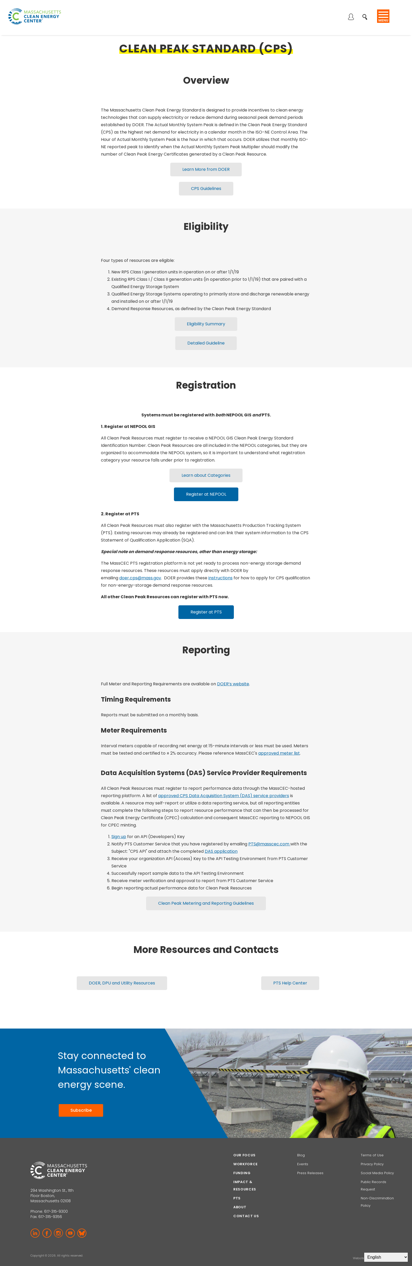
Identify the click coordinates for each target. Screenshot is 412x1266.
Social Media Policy (378, 1162)
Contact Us (246, 1205)
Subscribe (80, 1100)
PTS (237, 1187)
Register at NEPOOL (206, 488)
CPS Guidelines (206, 187)
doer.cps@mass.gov (140, 571)
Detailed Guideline (206, 339)
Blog (301, 1144)
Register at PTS (206, 604)
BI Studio (375, 1248)
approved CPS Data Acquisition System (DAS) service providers (223, 788)
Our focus (244, 1144)
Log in (350, 17)
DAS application (221, 843)
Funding (242, 1162)
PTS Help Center (290, 973)
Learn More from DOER (206, 169)
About (239, 1196)
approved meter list (279, 745)
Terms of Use (372, 1144)
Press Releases (310, 1162)
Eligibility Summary (206, 321)
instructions (220, 571)
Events (302, 1153)
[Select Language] (386, 1257)
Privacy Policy (372, 1153)
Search (366, 14)
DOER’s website (233, 676)
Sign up (118, 828)
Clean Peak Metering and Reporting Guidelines (206, 895)
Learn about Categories (206, 470)
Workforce (245, 1153)
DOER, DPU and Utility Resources (122, 973)
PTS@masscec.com (269, 836)
